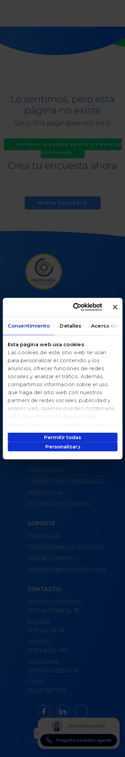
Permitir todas (62, 437)
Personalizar (62, 446)
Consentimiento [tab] (29, 325)
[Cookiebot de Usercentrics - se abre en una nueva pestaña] (76, 307)
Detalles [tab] (70, 325)
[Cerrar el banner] (115, 307)
